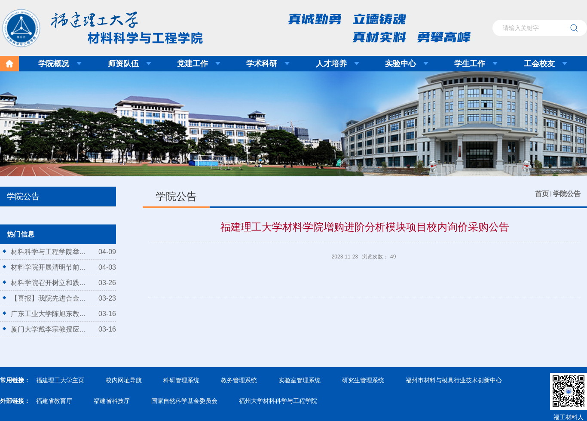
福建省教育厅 (54, 400)
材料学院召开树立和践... (48, 282)
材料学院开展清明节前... (48, 267)
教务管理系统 (239, 380)
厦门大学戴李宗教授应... (48, 329)
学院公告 (567, 193)
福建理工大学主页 (60, 380)
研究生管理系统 (363, 380)
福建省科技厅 (112, 400)
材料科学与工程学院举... (48, 251)
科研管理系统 (181, 380)
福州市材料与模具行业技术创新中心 (454, 380)
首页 (542, 193)
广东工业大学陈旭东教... (48, 313)
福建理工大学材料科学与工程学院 (96, 25)
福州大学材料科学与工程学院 (278, 400)
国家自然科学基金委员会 (184, 400)
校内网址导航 (124, 380)
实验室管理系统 (299, 380)
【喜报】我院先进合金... (48, 298)
